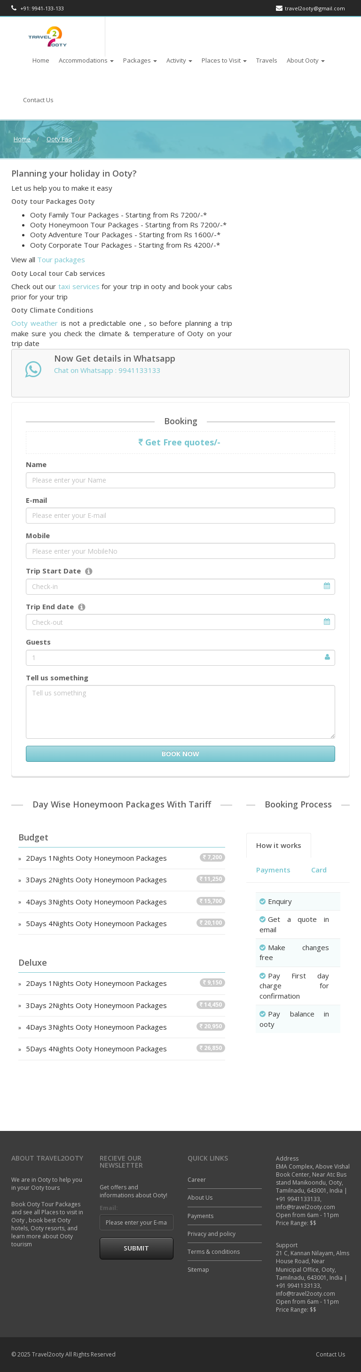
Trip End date (50, 606)
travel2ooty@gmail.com (310, 8)
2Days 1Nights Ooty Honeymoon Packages (125, 858)
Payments (273, 869)
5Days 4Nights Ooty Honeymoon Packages (125, 923)
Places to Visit (224, 60)
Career (197, 1180)
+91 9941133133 (298, 1199)
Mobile (38, 535)
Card (319, 869)
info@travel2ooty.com (305, 1207)
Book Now (180, 753)
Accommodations (86, 60)
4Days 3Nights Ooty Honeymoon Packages (125, 901)
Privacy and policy (211, 1234)
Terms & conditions (214, 1252)
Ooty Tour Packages (53, 1204)
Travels (266, 60)
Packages (140, 60)
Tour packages (61, 259)
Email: (109, 1208)
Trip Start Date (53, 570)
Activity (179, 60)
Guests (38, 641)
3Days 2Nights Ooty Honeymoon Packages (125, 879)
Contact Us (38, 100)
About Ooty (306, 60)
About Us (200, 1198)
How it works (278, 845)
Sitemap (198, 1270)
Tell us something (57, 677)
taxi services (79, 286)
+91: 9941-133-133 (37, 8)
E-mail (36, 500)
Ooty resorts (47, 1228)
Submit (136, 1247)
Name (36, 464)
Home (40, 60)
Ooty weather (34, 323)
